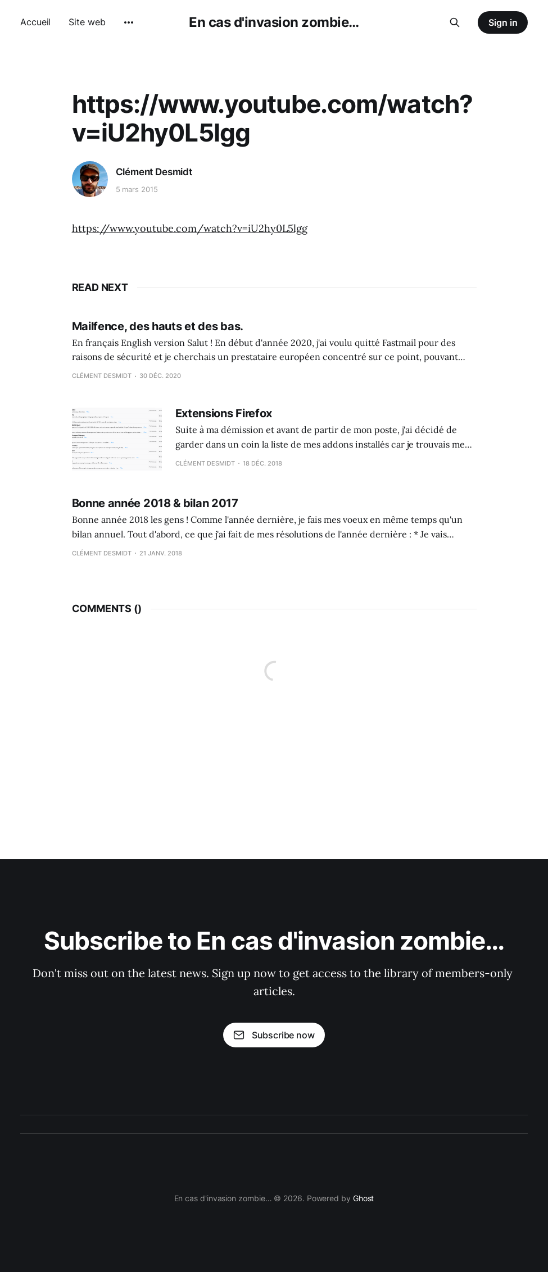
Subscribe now (273, 1035)
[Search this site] (454, 22)
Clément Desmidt (154, 171)
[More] (128, 22)
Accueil (35, 22)
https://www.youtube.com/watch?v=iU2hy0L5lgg (189, 228)
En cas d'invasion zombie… (274, 22)
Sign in (503, 22)
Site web (87, 22)
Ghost (363, 1198)
